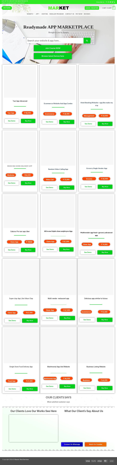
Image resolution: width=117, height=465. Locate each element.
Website (30, 14)
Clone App (14, 242)
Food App (11, 381)
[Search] (87, 40)
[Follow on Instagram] (108, 2)
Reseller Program (57, 14)
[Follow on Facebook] (106, 2)
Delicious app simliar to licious (95, 298)
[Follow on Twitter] (110, 2)
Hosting (45, 14)
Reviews (87, 14)
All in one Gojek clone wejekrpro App (58, 231)
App (38, 14)
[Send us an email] (112, 2)
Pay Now (79, 14)
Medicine (10, 175)
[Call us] (114, 2)
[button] (92, 8)
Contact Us (69, 14)
